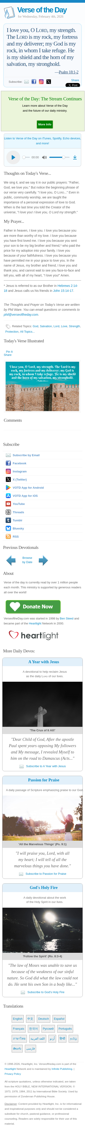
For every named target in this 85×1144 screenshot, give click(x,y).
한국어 (33, 1028)
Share (75, 80)
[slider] (26, 157)
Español (59, 1018)
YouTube (19, 504)
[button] (45, 124)
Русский (48, 1028)
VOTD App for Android (28, 487)
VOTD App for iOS (25, 495)
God (35, 326)
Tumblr (17, 520)
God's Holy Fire (44, 887)
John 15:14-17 (63, 290)
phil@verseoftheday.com (21, 314)
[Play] (13, 157)
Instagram (20, 471)
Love (64, 326)
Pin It (9, 351)
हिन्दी (62, 1038)
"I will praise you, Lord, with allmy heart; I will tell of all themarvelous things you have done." (42, 859)
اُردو (52, 1038)
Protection (12, 331)
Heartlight (35, 623)
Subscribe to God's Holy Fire (43, 992)
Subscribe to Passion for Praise (42, 873)
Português (65, 1028)
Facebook (19, 463)
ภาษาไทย (19, 1038)
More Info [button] (45, 124)
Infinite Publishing (62, 1068)
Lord (56, 326)
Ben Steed (67, 618)
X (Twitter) (20, 479)
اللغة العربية (38, 1038)
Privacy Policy (12, 1073)
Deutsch (43, 1018)
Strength (74, 326)
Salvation (46, 326)
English (18, 1018)
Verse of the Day (42, 10)
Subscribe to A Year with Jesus (42, 766)
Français (18, 1028)
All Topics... (27, 331)
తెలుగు (17, 1048)
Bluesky (18, 528)
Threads (18, 512)
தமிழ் (73, 1038)
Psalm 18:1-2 (68, 72)
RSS (16, 536)
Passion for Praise (43, 780)
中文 (30, 1018)
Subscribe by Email (22, 455)
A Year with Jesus (43, 662)
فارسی (30, 1048)
